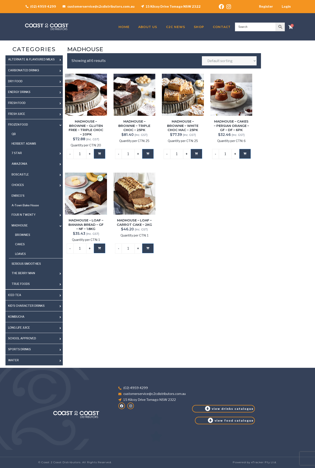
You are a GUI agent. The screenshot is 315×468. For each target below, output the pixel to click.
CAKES (20, 244)
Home (124, 27)
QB (14, 134)
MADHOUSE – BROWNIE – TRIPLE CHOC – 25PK (134, 125)
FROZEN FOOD (18, 124)
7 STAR (17, 153)
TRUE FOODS (21, 284)
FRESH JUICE (16, 114)
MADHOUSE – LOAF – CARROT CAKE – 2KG (134, 222)
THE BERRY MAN (23, 273)
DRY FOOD (15, 81)
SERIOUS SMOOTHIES (26, 263)
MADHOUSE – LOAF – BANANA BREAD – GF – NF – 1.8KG (85, 224)
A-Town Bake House (25, 205)
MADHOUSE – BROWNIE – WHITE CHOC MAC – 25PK (182, 125)
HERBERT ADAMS (24, 143)
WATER (13, 360)
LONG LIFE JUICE (19, 327)
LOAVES (20, 254)
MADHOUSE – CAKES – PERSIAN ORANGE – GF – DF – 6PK (231, 125)
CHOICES (18, 185)
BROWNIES (22, 235)
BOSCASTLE (20, 174)
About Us (147, 27)
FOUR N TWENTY (24, 214)
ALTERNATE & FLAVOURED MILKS (31, 59)
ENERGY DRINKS (19, 92)
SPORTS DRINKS (19, 349)
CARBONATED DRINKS (23, 70)
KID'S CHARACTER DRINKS (26, 305)
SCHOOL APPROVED (22, 338)
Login (286, 6)
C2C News (175, 27)
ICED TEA (14, 295)
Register (266, 6)
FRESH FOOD (17, 103)
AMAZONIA (19, 163)
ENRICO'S (18, 195)
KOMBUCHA (16, 316)
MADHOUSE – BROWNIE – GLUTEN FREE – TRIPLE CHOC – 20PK (86, 127)
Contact (222, 27)
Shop (199, 27)
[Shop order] (229, 60)
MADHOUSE (20, 225)
